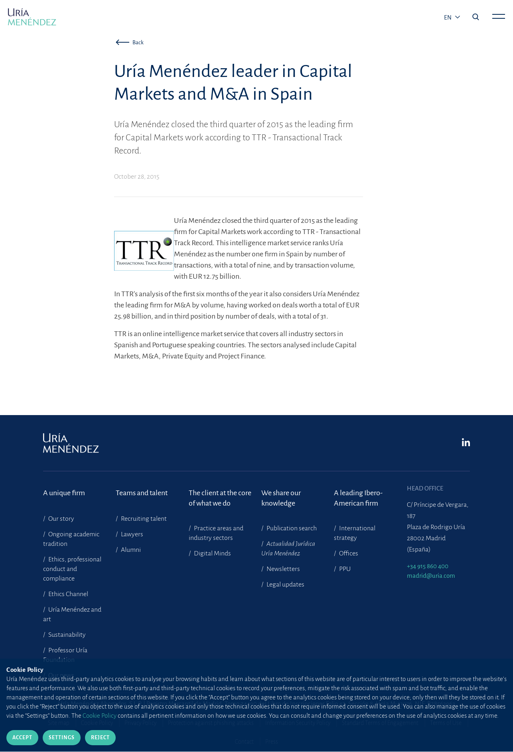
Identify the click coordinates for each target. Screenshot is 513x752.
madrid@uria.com (431, 575)
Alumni (130, 549)
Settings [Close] (62, 737)
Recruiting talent (143, 518)
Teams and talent (142, 493)
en (448, 17)
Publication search (291, 528)
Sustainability (66, 634)
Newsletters (282, 569)
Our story (60, 518)
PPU (344, 569)
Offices (348, 553)
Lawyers (131, 534)
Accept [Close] (22, 737)
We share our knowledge (281, 498)
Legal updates (284, 584)
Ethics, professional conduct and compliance (72, 569)
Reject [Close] (100, 737)
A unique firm (64, 493)
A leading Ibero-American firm (358, 498)
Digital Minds (212, 553)
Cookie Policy (99, 715)
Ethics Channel (67, 594)
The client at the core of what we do (220, 498)
